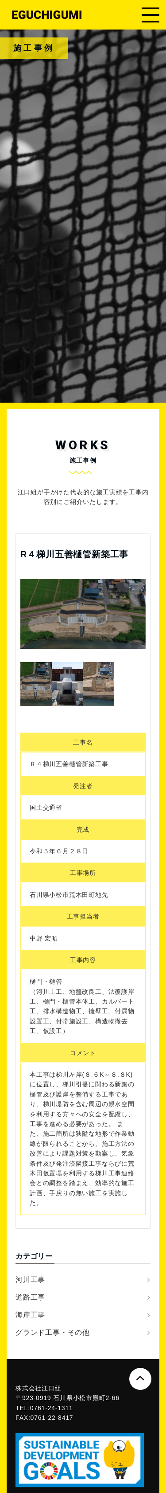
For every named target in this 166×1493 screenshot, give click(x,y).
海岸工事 (30, 1315)
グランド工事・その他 (52, 1332)
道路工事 (30, 1297)
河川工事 (30, 1279)
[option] (83, 614)
